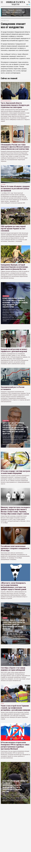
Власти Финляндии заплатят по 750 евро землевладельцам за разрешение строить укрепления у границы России (15, 786)
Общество (15, 4)
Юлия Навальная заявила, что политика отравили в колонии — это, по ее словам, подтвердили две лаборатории (15, 302)
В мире (5, 618)
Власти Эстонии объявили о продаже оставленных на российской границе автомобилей (15, 188)
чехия (2, 703)
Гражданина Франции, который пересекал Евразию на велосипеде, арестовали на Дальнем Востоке (14, 267)
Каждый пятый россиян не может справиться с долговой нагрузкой (14, 350)
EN (29, 4)
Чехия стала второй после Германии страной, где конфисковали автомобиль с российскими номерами (15, 708)
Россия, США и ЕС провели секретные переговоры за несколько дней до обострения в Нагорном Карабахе (13, 624)
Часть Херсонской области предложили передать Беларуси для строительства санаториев (15, 105)
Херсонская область (6, 101)
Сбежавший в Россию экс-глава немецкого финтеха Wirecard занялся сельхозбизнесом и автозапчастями (15, 147)
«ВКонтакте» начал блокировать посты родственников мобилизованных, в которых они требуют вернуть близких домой (13, 586)
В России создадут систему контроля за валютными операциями (15, 472)
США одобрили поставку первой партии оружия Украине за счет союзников (13, 228)
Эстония (3, 184)
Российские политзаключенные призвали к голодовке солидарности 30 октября (15, 548)
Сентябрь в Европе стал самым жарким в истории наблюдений (13, 669)
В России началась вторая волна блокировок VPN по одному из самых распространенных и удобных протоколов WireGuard (15, 745)
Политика (5, 296)
